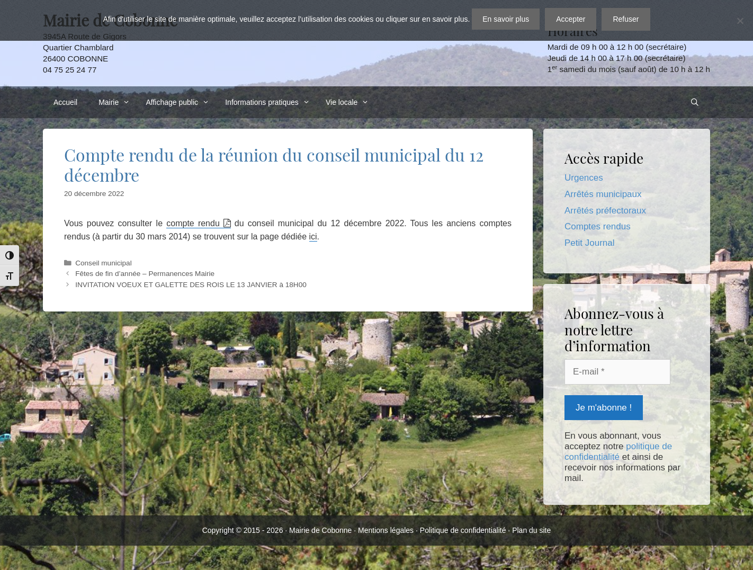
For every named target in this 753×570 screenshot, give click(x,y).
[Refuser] (739, 20)
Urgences (583, 178)
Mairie (116, 102)
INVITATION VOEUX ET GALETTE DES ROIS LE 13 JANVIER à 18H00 (191, 285)
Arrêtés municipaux (603, 194)
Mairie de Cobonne (320, 530)
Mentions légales (386, 530)
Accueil (65, 102)
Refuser (626, 19)
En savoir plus (505, 19)
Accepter (570, 19)
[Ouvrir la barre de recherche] (694, 102)
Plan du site (531, 530)
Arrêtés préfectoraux (605, 211)
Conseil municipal (103, 263)
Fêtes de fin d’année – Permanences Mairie (144, 274)
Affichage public (180, 102)
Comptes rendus (597, 226)
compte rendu (193, 223)
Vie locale (350, 102)
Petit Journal (589, 243)
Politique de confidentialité (463, 530)
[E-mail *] (617, 372)
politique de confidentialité (618, 451)
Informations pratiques (270, 102)
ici (313, 236)
